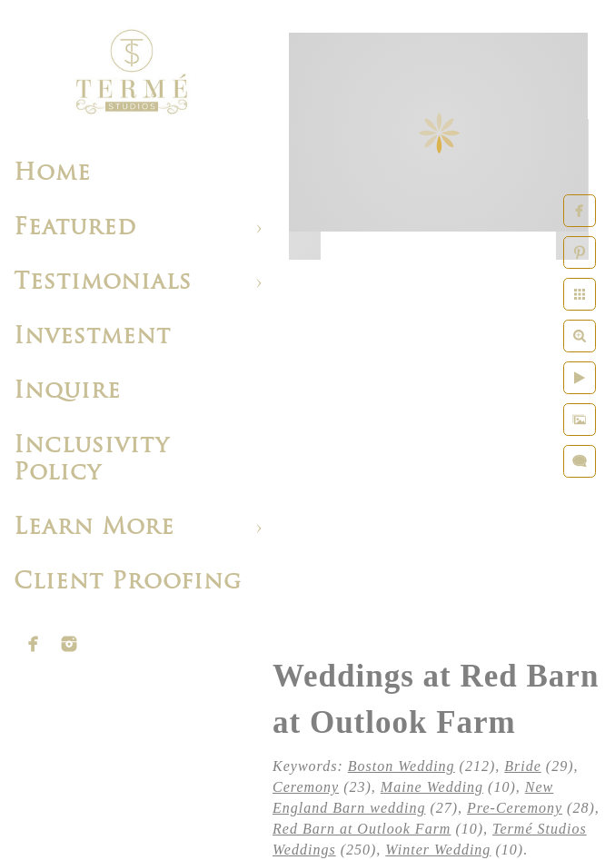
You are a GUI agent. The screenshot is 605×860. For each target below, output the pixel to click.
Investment (92, 337)
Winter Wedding (438, 849)
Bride (522, 766)
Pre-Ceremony (514, 808)
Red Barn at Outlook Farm (362, 828)
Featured (75, 228)
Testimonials (103, 283)
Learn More (94, 528)
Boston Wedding (401, 766)
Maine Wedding (432, 787)
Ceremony (306, 787)
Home (52, 174)
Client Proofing (128, 582)
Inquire (67, 392)
